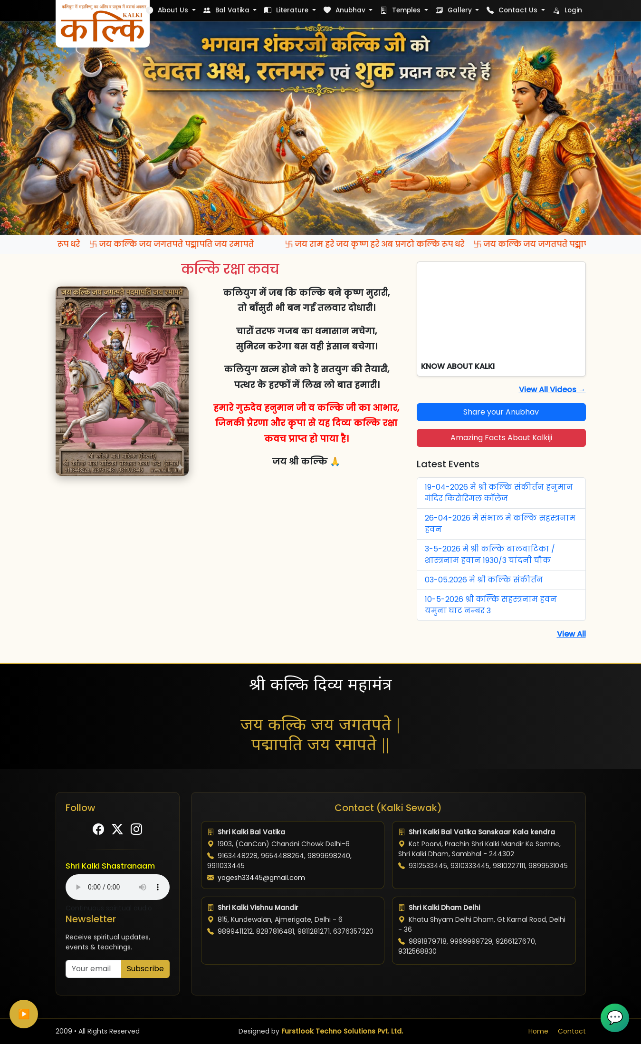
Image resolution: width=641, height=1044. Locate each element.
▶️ (24, 1014)
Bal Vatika (227, 10)
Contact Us (513, 10)
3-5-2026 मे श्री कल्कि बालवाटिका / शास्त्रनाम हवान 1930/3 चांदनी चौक (490, 554)
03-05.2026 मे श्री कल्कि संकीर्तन (484, 579)
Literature (287, 10)
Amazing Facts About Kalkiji (501, 437)
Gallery (455, 10)
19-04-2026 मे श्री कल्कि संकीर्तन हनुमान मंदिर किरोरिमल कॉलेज (499, 493)
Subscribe (145, 968)
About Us (168, 10)
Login (567, 10)
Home (538, 1031)
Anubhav (345, 10)
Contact (572, 1031)
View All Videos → (552, 389)
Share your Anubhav (501, 411)
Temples (401, 10)
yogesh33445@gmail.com (261, 877)
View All (571, 633)
